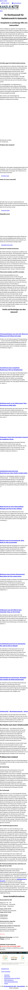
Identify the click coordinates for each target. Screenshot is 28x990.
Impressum (7, 975)
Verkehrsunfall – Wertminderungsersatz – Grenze (14, 711)
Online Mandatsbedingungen (11, 981)
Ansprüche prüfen (5, 210)
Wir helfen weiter (5, 175)
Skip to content (3, 0)
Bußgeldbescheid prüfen (7, 245)
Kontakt (6, 983)
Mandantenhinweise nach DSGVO (12, 978)
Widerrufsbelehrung (9, 980)
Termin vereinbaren (5, 971)
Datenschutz (7, 976)
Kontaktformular (5, 968)
